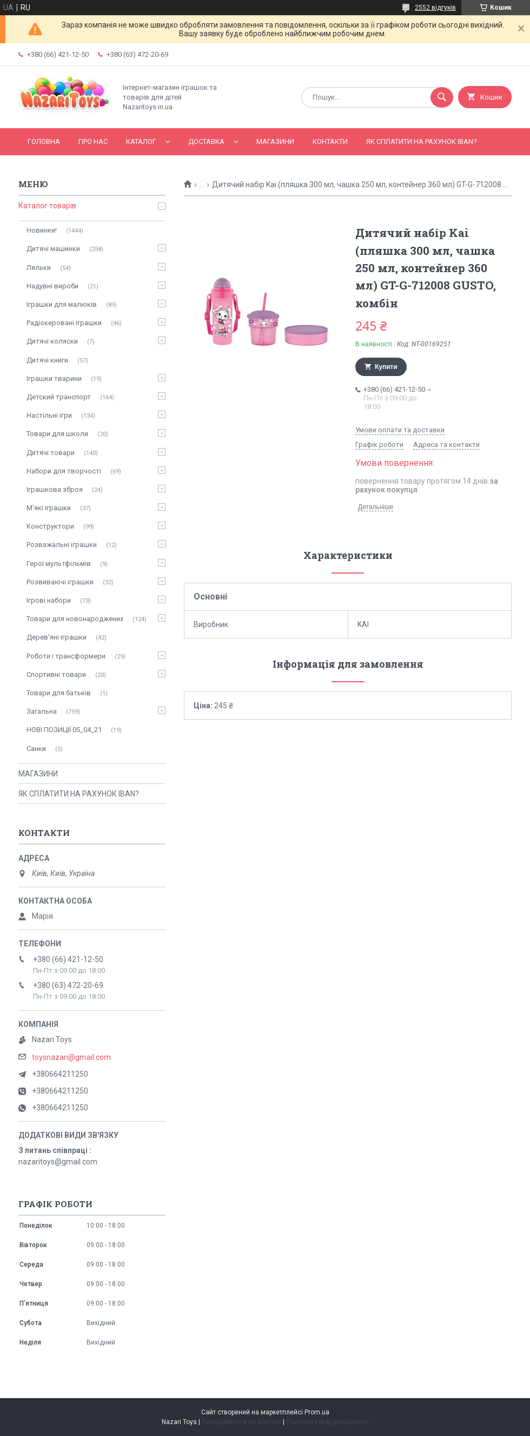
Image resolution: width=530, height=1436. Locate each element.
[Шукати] (441, 97)
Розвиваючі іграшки (60, 582)
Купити (386, 367)
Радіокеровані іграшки (64, 323)
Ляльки (39, 268)
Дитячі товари (51, 453)
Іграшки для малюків (62, 304)
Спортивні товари (56, 674)
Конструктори (50, 526)
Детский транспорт (59, 397)
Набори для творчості (64, 471)
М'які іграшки (49, 508)
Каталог (141, 141)
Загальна (42, 711)
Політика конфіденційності (327, 1422)
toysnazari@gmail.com (71, 1057)
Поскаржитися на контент (241, 1422)
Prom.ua (316, 1412)
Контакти (330, 141)
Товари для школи (57, 434)
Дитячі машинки (53, 249)
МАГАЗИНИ (275, 141)
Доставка (206, 141)
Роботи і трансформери (66, 656)
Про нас (93, 141)
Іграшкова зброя (55, 489)
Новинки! (42, 230)
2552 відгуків (435, 7)
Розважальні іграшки (62, 545)
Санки (36, 749)
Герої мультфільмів (59, 563)
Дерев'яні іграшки (57, 637)
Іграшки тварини (54, 378)
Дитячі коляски (52, 341)
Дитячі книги (47, 360)
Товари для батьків (59, 693)
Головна (44, 141)
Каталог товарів (47, 205)
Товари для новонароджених (75, 619)
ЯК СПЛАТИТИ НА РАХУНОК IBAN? (421, 141)
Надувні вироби (52, 286)
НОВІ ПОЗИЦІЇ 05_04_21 (64, 730)
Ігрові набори (49, 600)
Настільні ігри (49, 415)
